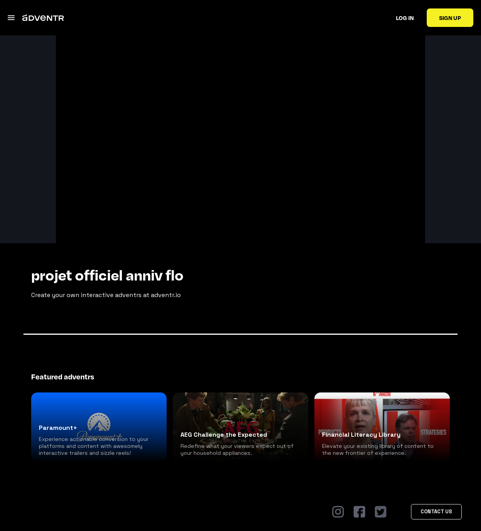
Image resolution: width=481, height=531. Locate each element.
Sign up (450, 17)
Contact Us (436, 511)
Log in (405, 17)
